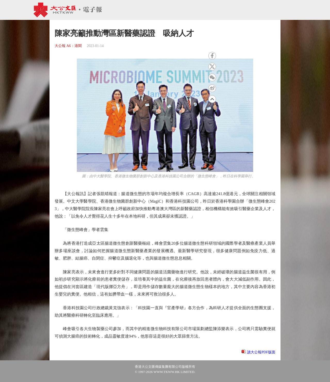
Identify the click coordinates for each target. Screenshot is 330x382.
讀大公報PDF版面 (261, 352)
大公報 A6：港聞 (68, 46)
